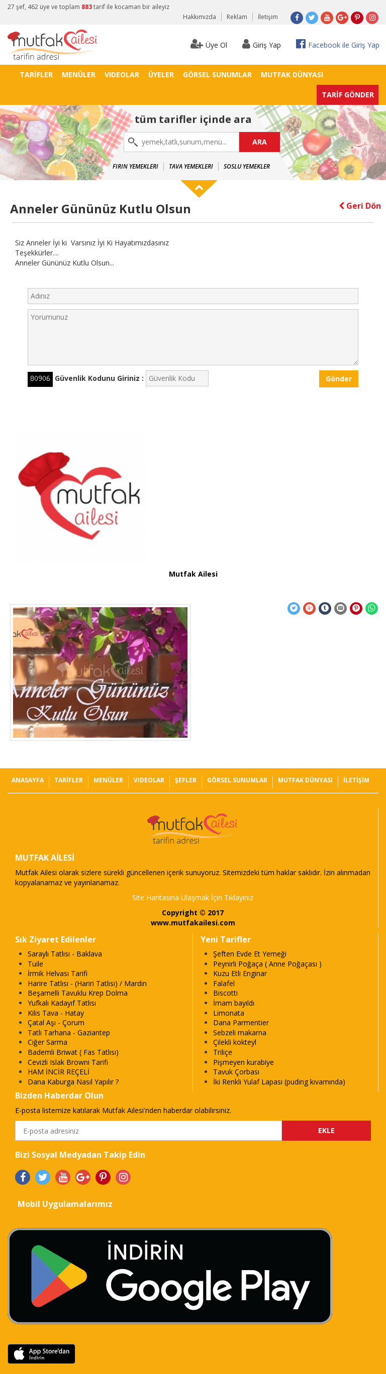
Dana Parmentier (241, 1022)
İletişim (268, 17)
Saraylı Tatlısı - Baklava (65, 953)
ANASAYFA (28, 780)
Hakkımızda (199, 17)
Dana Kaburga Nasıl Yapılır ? (73, 1081)
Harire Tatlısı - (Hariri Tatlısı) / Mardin (87, 983)
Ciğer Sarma (47, 1042)
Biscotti (225, 993)
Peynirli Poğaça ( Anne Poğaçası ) (267, 964)
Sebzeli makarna (239, 1032)
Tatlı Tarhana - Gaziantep (69, 1032)
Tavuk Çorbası (236, 1071)
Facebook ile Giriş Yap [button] (337, 44)
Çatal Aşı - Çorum (56, 1022)
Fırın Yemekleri (135, 166)
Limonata (228, 1013)
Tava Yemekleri (191, 166)
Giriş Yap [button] (261, 44)
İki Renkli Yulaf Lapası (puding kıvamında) (279, 1081)
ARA (259, 142)
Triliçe (222, 1052)
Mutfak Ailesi (193, 574)
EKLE (326, 1130)
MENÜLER (78, 74)
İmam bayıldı (233, 1003)
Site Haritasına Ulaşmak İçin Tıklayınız (192, 897)
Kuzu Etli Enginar (240, 973)
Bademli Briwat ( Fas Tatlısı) (73, 1052)
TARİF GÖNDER (348, 94)
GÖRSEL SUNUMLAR (217, 74)
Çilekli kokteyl (234, 1042)
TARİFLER (36, 74)
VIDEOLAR (122, 74)
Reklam (237, 17)
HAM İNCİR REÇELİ (58, 1071)
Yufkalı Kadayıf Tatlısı (62, 1003)
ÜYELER (161, 74)
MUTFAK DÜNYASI (292, 74)
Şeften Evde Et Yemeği (249, 953)
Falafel (224, 983)
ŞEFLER (186, 780)
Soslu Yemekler (247, 166)
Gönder (339, 378)
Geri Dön (360, 205)
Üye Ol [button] (208, 44)
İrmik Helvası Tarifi (57, 973)
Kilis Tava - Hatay (56, 1013)
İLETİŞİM (356, 780)
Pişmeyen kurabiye (243, 1062)
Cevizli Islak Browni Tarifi (68, 1062)
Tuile (35, 964)
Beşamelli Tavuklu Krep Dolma (78, 993)
